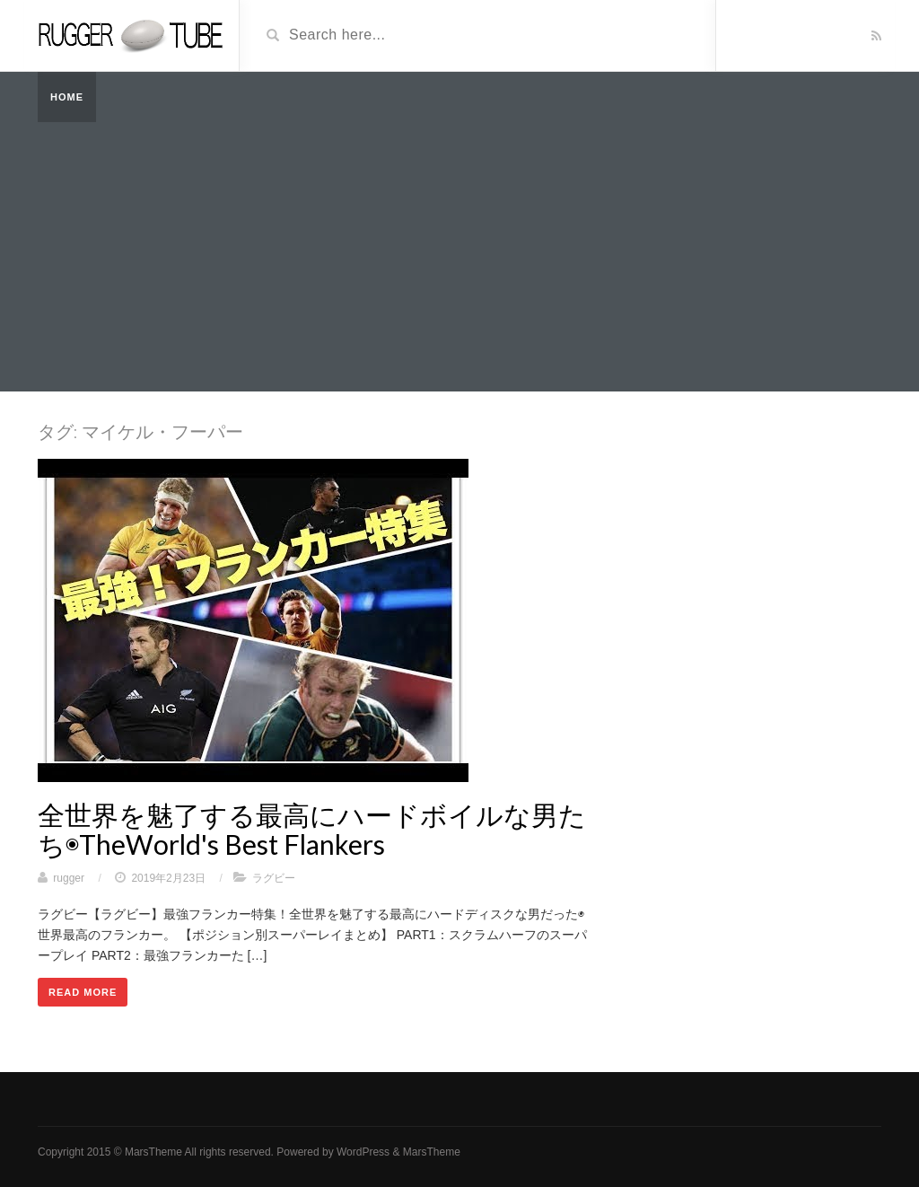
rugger (68, 878)
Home (66, 97)
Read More (82, 992)
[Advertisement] (459, 256)
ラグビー (273, 878)
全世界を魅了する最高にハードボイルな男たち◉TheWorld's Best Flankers (312, 829)
